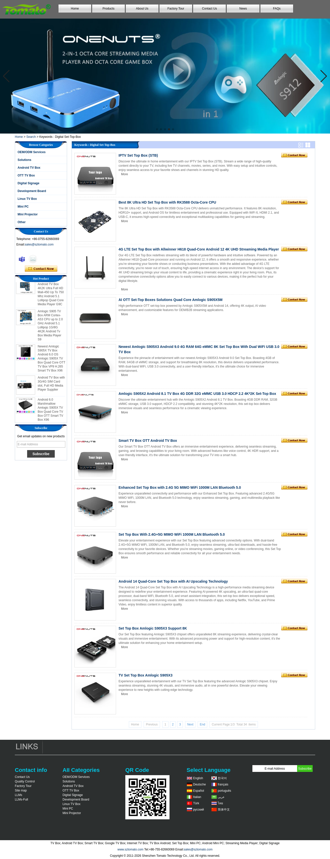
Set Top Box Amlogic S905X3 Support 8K (153, 628)
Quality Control (25, 781)
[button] (157, 129)
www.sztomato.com (130, 849)
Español (198, 790)
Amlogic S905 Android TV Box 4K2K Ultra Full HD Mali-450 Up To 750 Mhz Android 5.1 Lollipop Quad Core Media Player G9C (51, 294)
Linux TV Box (27, 199)
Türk (196, 803)
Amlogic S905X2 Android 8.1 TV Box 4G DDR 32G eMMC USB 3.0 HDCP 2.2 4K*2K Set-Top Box (197, 394)
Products (108, 8)
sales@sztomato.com (39, 244)
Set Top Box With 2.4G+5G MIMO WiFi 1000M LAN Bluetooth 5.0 (172, 534)
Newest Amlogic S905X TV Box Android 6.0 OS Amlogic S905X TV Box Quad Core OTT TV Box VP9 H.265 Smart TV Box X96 (51, 360)
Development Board (32, 191)
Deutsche (199, 784)
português (224, 790)
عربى (221, 797)
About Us (142, 8)
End (202, 724)
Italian (197, 797)
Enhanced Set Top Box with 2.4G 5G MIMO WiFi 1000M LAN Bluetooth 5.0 (180, 487)
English (198, 778)
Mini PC (23, 206)
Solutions (24, 160)
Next (190, 724)
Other (22, 222)
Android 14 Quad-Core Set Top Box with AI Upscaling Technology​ (173, 581)
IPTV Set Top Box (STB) (138, 155)
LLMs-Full (21, 799)
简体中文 (224, 809)
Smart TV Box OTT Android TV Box (148, 441)
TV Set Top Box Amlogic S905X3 (146, 675)
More (124, 174)
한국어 (222, 778)
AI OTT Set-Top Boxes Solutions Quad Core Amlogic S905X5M (171, 300)
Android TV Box (29, 167)
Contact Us (209, 8)
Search (31, 137)
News (243, 8)
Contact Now (41, 269)
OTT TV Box (26, 175)
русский (198, 809)
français (223, 784)
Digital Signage (28, 183)
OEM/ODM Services (31, 152)
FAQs (277, 8)
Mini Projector (28, 214)
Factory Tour (176, 8)
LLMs (18, 795)
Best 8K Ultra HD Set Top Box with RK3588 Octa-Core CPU (167, 202)
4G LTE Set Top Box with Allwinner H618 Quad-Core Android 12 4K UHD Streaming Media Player (199, 249)
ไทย (220, 803)
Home (75, 8)
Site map (21, 790)
